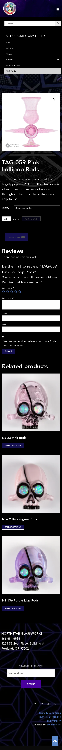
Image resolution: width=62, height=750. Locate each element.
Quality (5, 208)
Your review (8, 298)
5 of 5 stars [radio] (19, 291)
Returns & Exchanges (49, 716)
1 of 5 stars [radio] (3, 291)
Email (5, 324)
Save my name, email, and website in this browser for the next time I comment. (29, 343)
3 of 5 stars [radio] (11, 291)
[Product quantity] (6, 218)
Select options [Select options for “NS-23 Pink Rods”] (13, 445)
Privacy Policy (53, 720)
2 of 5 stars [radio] (7, 291)
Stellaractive (54, 724)
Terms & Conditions (50, 712)
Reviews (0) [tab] (16, 237)
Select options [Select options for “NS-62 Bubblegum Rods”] (13, 527)
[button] (53, 99)
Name (5, 313)
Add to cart (31, 219)
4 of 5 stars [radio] (15, 291)
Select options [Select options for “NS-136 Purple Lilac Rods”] (13, 608)
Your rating (8, 288)
